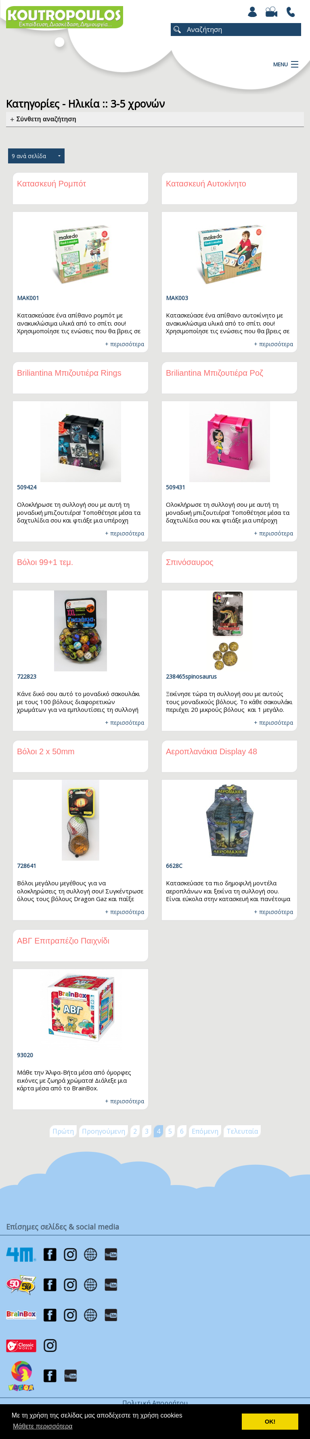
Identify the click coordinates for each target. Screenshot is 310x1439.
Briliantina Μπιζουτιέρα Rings (69, 372)
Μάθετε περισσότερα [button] (43, 1426)
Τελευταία (242, 1131)
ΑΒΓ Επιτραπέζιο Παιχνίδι (63, 940)
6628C (174, 866)
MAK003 (177, 298)
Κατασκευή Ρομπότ (51, 183)
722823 (26, 676)
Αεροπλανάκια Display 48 (211, 751)
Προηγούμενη (103, 1131)
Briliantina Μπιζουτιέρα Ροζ (214, 372)
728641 (26, 866)
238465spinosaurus (191, 676)
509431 (175, 487)
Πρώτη (63, 1131)
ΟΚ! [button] (270, 1421)
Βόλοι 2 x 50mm (46, 751)
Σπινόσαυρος (190, 562)
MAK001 (28, 298)
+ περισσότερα (124, 344)
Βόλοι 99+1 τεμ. (45, 562)
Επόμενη (205, 1131)
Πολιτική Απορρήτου (155, 1403)
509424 (26, 487)
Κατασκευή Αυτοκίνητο (206, 183)
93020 (25, 1055)
